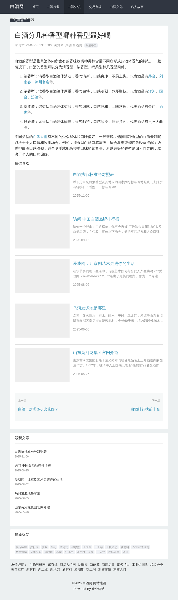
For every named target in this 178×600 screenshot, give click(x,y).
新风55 (55, 574)
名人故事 (137, 7)
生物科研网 (38, 569)
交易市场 (95, 7)
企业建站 (98, 593)
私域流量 (113, 556)
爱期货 (79, 574)
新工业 (43, 574)
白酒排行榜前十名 (145, 414)
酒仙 (125, 556)
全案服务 (35, 556)
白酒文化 (116, 7)
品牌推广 (20, 20)
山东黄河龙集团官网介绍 (95, 356)
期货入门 (119, 574)
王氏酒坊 (111, 551)
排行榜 (34, 551)
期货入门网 (68, 569)
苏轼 (59, 556)
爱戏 (44, 551)
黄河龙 (64, 551)
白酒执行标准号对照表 (93, 174)
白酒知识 (74, 7)
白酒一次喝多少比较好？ (38, 414)
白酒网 (17, 6)
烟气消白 (123, 569)
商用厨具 (108, 569)
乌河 (53, 551)
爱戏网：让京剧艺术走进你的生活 (104, 265)
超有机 (52, 569)
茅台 (152, 76)
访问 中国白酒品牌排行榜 (96, 220)
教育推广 (17, 574)
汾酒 (34, 97)
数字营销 (21, 556)
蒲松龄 (49, 556)
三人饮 (101, 556)
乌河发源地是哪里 (89, 311)
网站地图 (99, 587)
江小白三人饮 (85, 556)
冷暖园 (83, 569)
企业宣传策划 (140, 551)
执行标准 (21, 551)
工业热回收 (140, 569)
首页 (35, 7)
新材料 (125, 551)
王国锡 (87, 551)
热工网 (91, 574)
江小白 (69, 556)
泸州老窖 (42, 82)
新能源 (95, 569)
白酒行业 (53, 7)
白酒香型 (91, 45)
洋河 (152, 91)
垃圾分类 (156, 569)
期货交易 (104, 574)
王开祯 (99, 551)
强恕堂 (75, 551)
